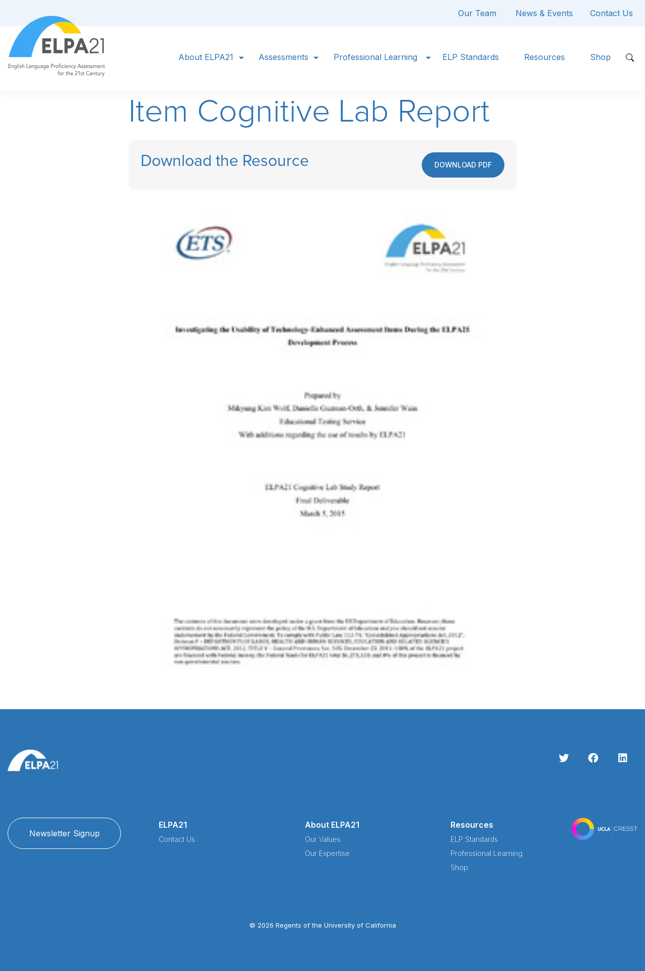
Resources (544, 57)
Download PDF (463, 164)
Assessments (283, 57)
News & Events (544, 13)
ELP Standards (470, 57)
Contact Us (611, 13)
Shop (600, 57)
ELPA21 (173, 825)
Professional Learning (375, 57)
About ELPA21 (205, 57)
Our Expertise (327, 853)
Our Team (477, 13)
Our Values (323, 839)
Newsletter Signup (64, 833)
